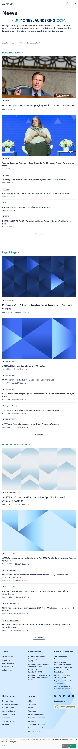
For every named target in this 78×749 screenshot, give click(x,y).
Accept (72, 746)
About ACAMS (7, 657)
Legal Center (59, 701)
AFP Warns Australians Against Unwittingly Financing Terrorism (31, 424)
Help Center (7, 670)
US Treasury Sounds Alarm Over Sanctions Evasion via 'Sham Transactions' (36, 193)
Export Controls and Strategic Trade (62, 676)
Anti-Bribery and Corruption (60, 658)
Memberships (7, 701)
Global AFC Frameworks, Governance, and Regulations (64, 670)
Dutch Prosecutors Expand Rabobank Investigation (26, 207)
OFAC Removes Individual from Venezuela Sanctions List (28, 380)
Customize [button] (5, 746)
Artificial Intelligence (36, 714)
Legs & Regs (20, 43)
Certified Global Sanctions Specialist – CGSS (38, 665)
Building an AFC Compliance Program (62, 663)
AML (30, 701)
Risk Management (35, 731)
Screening (32, 721)
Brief (24, 312)
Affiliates (5, 725)
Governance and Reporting (39, 728)
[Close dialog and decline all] (76, 739)
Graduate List (7, 667)
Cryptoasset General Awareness (62, 682)
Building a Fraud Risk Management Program (63, 687)
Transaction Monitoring (37, 725)
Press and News (8, 663)
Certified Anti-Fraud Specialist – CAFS (36, 671)
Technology (32, 711)
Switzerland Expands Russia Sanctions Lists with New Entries (30, 410)
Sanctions (32, 704)
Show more (39, 234)
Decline (65, 746)
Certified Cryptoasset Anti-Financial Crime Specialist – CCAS (39, 677)
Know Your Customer (36, 718)
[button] (67, 3)
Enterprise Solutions (10, 704)
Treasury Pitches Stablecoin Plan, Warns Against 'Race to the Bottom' (34, 179)
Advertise (6, 718)
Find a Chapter (8, 708)
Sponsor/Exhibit (8, 714)
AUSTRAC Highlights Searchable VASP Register (23, 366)
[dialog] (39, 743)
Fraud (30, 708)
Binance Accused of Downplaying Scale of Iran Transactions (38, 105)
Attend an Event (8, 711)
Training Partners (8, 721)
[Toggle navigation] (75, 3)
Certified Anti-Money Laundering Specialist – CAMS (37, 659)
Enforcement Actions (35, 43)
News (11, 43)
